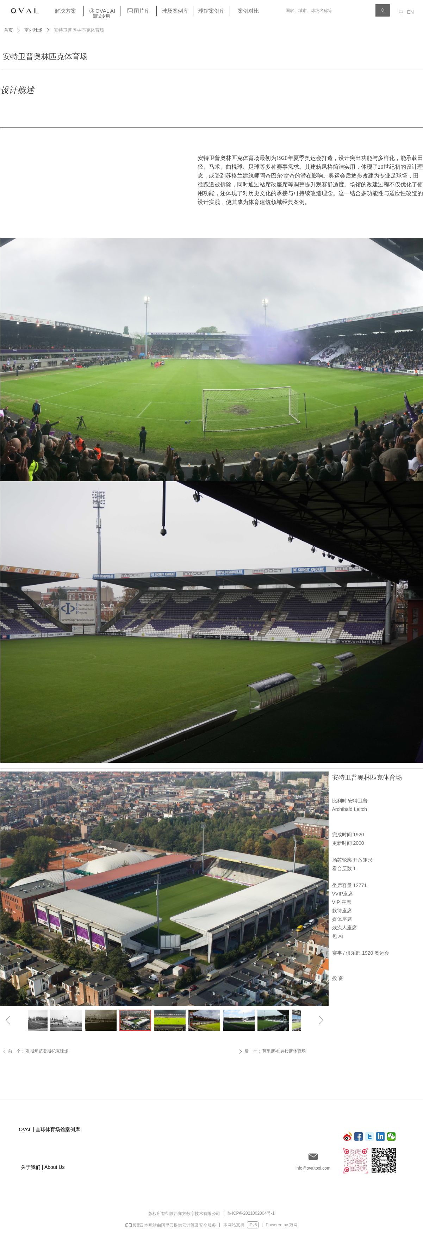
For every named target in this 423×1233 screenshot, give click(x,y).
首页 (8, 30)
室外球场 (33, 30)
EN (410, 12)
